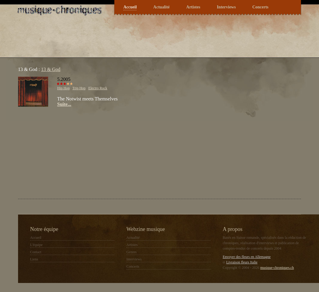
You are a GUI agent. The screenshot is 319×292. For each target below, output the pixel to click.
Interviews (226, 7)
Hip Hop (63, 88)
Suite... (64, 104)
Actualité (161, 7)
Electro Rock (97, 88)
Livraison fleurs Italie (242, 262)
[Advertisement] (87, 152)
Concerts (260, 7)
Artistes (193, 7)
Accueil (130, 7)
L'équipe (36, 245)
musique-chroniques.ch (277, 268)
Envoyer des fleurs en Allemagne (247, 257)
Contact (35, 252)
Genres (131, 252)
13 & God (50, 69)
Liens (34, 259)
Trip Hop (78, 88)
